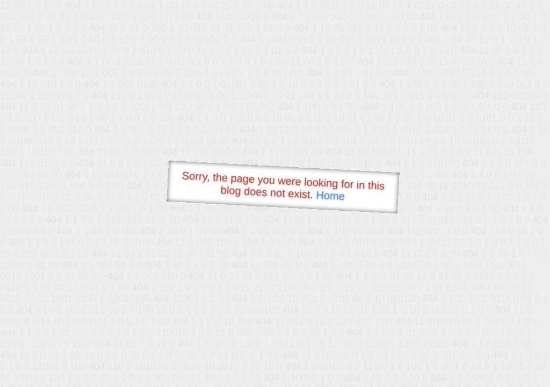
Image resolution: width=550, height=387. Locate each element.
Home (330, 195)
